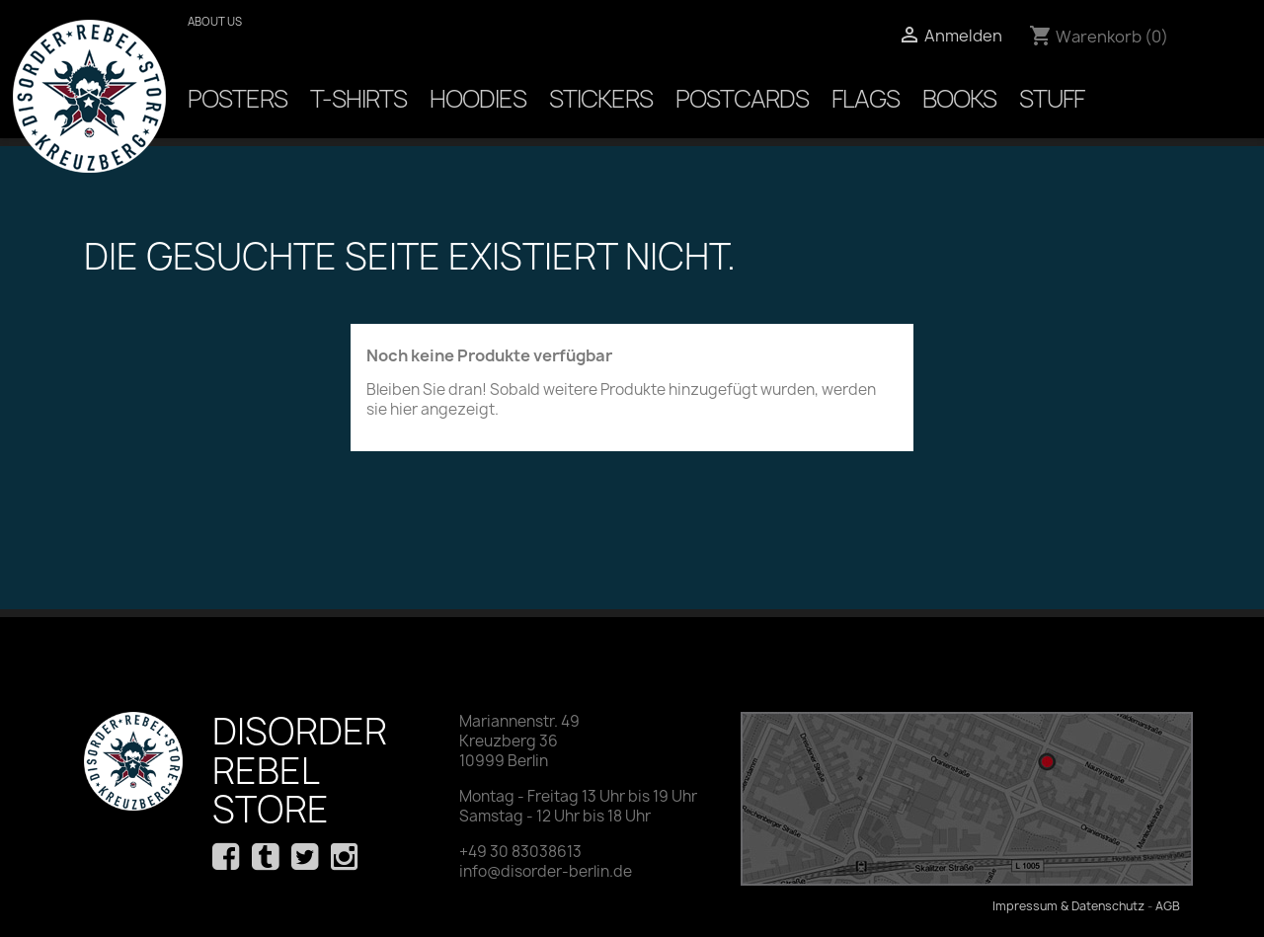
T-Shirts (358, 99)
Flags (865, 99)
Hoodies (478, 99)
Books (959, 99)
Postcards (742, 99)
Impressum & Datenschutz (1068, 906)
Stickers (601, 99)
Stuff (1051, 99)
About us (215, 21)
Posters (237, 99)
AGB (1167, 906)
